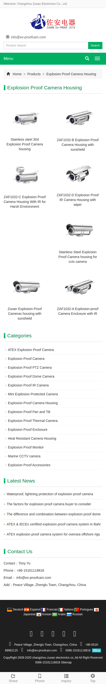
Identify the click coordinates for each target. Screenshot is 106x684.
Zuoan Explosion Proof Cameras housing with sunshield (25, 313)
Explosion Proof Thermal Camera (33, 421)
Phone (39, 677)
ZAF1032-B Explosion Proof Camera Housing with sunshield (78, 144)
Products (34, 74)
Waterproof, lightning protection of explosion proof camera (50, 494)
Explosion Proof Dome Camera (31, 376)
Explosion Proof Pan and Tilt (29, 412)
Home (17, 74)
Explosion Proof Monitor (26, 447)
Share (13, 677)
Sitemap (66, 662)
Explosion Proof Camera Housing (70, 74)
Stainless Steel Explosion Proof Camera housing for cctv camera (77, 257)
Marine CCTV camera (24, 456)
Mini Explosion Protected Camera (33, 394)
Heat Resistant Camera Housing (32, 438)
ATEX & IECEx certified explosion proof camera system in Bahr (54, 524)
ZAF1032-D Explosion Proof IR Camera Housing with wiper (78, 200)
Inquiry (66, 677)
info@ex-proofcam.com (28, 37)
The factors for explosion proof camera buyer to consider (49, 504)
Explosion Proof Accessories (29, 465)
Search (95, 45)
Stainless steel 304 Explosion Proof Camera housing (24, 144)
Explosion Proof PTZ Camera (30, 367)
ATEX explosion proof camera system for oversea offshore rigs (53, 534)
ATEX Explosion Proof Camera (31, 350)
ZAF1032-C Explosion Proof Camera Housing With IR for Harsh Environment (25, 201)
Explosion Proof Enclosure (27, 429)
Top (93, 677)
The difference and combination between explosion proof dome (53, 514)
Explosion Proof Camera (26, 359)
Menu (8, 59)
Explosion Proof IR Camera (28, 385)
